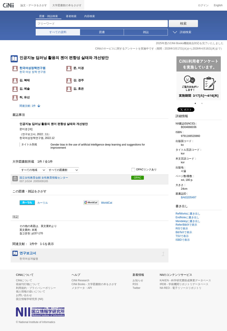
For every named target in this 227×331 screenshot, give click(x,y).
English (218, 5)
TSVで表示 (182, 236)
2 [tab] (204, 103)
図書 (102, 32)
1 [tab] (197, 103)
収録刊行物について (28, 284)
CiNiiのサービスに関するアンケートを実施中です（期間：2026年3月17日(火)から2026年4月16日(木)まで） (159, 48)
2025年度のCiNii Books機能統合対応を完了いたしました (189, 43)
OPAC (137, 177)
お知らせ (138, 280)
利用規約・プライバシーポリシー (36, 288)
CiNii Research (80, 280)
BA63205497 (188, 197)
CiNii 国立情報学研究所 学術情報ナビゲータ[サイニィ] (9, 5)
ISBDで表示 (183, 239)
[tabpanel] (199, 78)
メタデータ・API (82, 288)
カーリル (42, 202)
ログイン (203, 5)
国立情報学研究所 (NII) (29, 299)
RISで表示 (182, 228)
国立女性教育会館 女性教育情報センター (44, 177)
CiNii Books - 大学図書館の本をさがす (94, 284)
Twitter (136, 288)
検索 (183, 23)
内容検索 (89, 16)
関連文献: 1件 (28, 105)
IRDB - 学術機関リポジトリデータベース (184, 284)
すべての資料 (58, 32)
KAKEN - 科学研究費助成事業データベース (185, 280)
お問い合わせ (24, 295)
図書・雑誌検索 (48, 16)
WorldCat (106, 202)
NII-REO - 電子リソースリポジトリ (181, 288)
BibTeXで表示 (184, 232)
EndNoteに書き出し (187, 217)
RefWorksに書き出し (188, 213)
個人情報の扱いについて (30, 291)
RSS (135, 284)
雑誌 (146, 32)
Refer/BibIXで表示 (186, 224)
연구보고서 (28, 253)
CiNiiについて (24, 280)
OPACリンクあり (144, 170)
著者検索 (71, 16)
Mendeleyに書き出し (188, 221)
